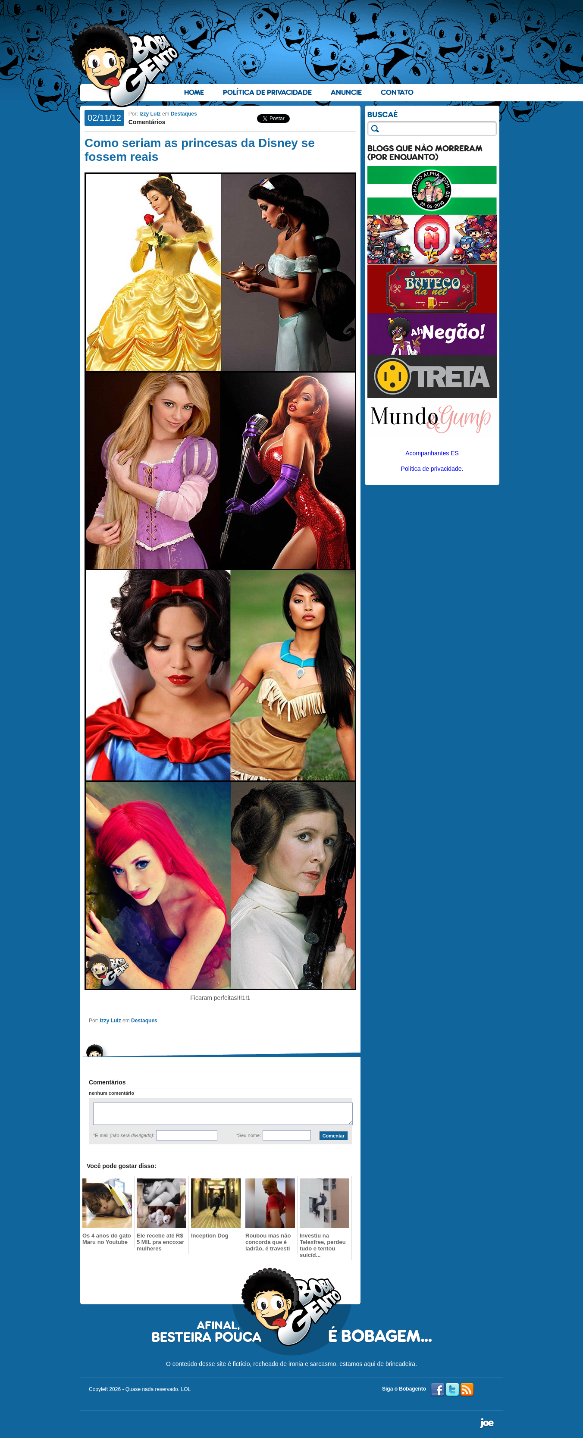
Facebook (437, 1389)
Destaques (184, 114)
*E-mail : (123, 1135)
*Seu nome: (248, 1135)
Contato (397, 92)
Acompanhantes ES (432, 453)
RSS (467, 1389)
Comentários (147, 122)
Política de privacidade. (432, 468)
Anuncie (346, 92)
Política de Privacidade (267, 92)
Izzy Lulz (149, 114)
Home (194, 92)
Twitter (452, 1389)
